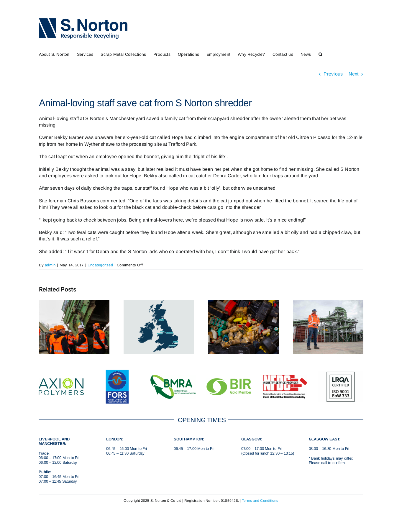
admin (50, 265)
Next (354, 73)
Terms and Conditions (260, 501)
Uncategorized (100, 265)
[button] (320, 54)
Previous (333, 73)
